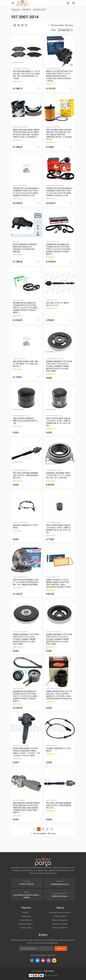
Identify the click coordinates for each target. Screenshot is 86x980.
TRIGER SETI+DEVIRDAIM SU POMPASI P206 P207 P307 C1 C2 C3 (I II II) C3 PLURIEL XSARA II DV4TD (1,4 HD (26, 192)
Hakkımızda (26, 916)
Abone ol (61, 948)
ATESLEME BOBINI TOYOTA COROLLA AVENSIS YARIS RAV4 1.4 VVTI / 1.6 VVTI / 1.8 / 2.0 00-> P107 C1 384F (26, 752)
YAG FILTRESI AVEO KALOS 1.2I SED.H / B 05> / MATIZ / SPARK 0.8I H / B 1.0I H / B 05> (58, 422)
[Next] (51, 829)
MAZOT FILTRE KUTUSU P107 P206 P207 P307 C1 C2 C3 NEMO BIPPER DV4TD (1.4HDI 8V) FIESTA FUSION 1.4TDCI (59, 76)
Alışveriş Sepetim (26, 924)
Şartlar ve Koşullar (60, 924)
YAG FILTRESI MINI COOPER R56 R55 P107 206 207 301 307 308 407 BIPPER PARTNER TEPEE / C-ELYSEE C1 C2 (59, 135)
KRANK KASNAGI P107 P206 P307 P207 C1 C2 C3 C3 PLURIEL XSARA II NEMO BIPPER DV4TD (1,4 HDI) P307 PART (59, 366)
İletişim (26, 912)
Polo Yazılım (49, 971)
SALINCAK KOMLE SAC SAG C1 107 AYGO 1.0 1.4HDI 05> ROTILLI (25, 363)
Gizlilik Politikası (60, 916)
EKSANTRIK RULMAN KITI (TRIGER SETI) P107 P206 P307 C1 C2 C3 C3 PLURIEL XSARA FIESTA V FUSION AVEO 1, (58, 249)
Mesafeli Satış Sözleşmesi (60, 912)
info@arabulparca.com (59, 884)
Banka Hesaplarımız (60, 920)
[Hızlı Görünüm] (40, 38)
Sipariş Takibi (26, 928)
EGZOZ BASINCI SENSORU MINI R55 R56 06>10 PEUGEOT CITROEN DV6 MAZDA (25, 248)
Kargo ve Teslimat (60, 928)
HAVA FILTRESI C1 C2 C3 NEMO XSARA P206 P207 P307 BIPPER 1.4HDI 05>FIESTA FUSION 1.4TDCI (58, 583)
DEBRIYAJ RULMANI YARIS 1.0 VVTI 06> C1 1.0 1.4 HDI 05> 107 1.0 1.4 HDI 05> (58, 475)
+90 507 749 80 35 (26, 884)
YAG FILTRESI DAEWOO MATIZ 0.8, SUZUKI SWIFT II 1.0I (25, 420)
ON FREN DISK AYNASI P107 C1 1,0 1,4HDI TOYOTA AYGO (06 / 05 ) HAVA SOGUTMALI (26, 582)
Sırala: (53, 30)
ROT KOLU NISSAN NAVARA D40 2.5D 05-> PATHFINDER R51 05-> (25, 475)
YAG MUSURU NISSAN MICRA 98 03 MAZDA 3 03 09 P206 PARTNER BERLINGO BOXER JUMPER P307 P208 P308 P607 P (26, 808)
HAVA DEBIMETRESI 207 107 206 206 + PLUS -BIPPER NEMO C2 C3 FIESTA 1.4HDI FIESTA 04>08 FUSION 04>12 (59, 695)
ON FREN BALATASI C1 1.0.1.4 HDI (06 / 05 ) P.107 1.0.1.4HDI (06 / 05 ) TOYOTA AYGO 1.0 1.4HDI (26, 75)
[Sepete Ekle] (38, 88)
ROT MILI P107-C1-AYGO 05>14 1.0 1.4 (57, 304)
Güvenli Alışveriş (26, 920)
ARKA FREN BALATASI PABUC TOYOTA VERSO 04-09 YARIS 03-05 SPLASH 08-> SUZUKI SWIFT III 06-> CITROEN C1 (26, 133)
